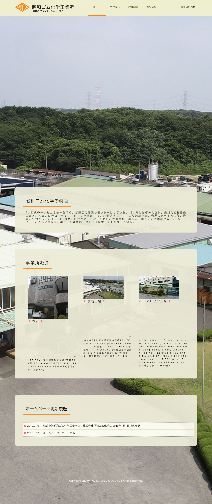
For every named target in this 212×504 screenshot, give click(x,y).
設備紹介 (133, 7)
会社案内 (115, 7)
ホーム (97, 7)
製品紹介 (152, 7)
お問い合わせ (188, 7)
